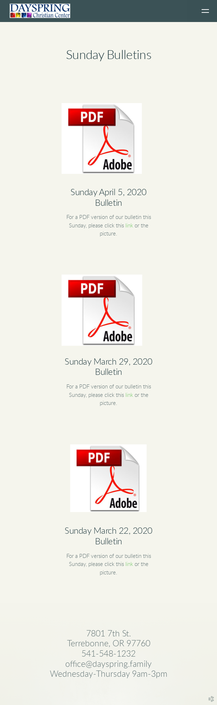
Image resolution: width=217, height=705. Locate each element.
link (129, 226)
